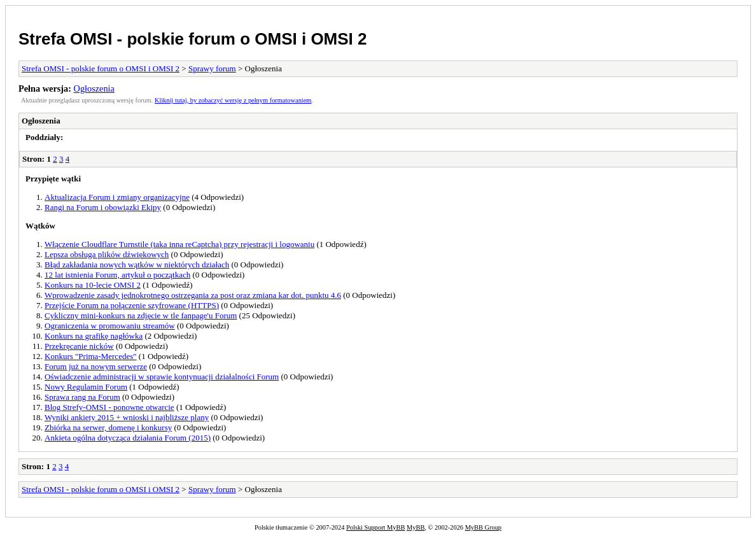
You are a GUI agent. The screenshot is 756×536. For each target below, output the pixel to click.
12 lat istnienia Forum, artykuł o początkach (117, 274)
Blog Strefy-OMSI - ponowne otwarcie (109, 407)
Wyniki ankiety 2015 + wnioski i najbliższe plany (127, 417)
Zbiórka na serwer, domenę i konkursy (108, 427)
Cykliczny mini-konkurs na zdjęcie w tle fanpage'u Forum (141, 315)
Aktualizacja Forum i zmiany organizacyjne (117, 197)
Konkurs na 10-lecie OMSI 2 (93, 285)
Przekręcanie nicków (79, 346)
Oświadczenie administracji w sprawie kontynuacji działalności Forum (162, 376)
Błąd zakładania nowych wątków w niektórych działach (137, 264)
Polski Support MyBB (375, 527)
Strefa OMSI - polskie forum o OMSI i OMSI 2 (192, 38)
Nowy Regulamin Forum (86, 386)
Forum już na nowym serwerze (96, 366)
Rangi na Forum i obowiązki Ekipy (103, 207)
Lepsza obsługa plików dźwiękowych (107, 254)
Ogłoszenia (94, 88)
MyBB (415, 527)
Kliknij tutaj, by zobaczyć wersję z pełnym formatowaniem (233, 100)
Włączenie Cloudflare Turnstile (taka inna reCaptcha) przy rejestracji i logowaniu (179, 244)
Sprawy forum (212, 68)
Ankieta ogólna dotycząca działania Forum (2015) (128, 437)
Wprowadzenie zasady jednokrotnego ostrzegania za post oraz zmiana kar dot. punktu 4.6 (193, 295)
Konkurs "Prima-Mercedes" (91, 356)
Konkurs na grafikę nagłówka (94, 336)
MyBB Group (483, 527)
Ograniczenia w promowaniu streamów (110, 325)
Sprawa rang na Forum (82, 397)
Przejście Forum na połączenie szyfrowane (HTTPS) (132, 305)
